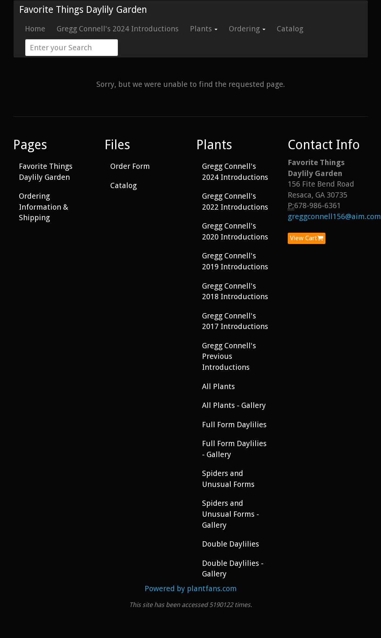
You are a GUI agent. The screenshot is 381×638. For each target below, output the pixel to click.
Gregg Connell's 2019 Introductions (235, 261)
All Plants (218, 386)
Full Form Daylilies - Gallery (234, 449)
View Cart (306, 238)
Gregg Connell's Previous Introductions (229, 356)
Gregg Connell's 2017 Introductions (235, 321)
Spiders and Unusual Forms (228, 479)
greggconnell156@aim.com (334, 216)
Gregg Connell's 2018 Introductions (235, 291)
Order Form (130, 166)
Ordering (247, 28)
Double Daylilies (230, 543)
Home (35, 28)
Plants (203, 28)
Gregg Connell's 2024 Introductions (118, 28)
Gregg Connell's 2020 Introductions (235, 231)
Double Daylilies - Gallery (233, 569)
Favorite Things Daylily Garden (83, 9)
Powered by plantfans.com (191, 588)
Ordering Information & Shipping (43, 207)
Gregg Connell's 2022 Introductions (235, 202)
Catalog (290, 28)
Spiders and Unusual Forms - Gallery (230, 514)
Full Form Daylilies (234, 424)
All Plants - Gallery (234, 405)
